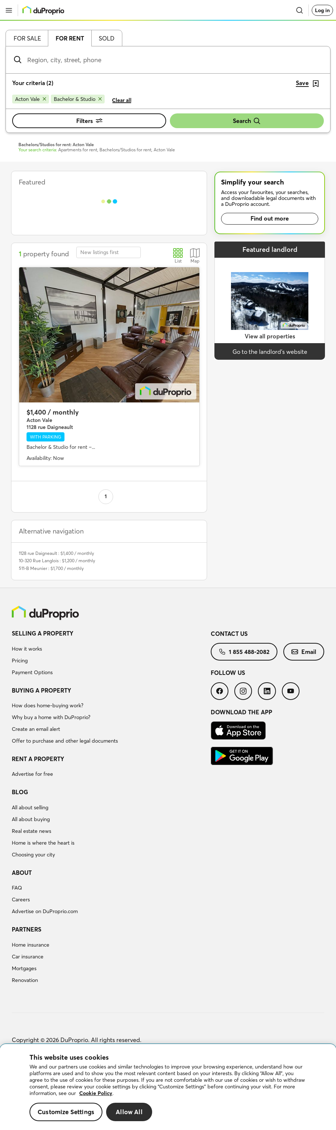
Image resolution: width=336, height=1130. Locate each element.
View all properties (270, 336)
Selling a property (42, 633)
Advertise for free (32, 774)
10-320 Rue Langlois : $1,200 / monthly (57, 560)
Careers (21, 899)
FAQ (17, 887)
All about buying (31, 819)
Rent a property (38, 759)
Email (303, 651)
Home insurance (30, 944)
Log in (322, 10)
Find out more (270, 218)
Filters (89, 120)
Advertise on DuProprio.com (45, 911)
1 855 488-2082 (244, 651)
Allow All (129, 1112)
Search (247, 121)
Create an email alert (36, 729)
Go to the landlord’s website (269, 351)
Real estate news (31, 831)
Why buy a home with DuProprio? (51, 717)
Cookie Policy (95, 1093)
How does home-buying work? (47, 705)
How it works (27, 648)
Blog (20, 792)
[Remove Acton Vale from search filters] (30, 99)
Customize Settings (66, 1112)
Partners (26, 929)
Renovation (25, 980)
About (22, 872)
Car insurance (27, 956)
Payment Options (32, 672)
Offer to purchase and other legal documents (65, 741)
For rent (70, 38)
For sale (27, 38)
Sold (107, 38)
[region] (168, 1087)
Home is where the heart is (43, 842)
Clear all (122, 100)
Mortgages (24, 968)
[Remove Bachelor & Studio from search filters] (78, 99)
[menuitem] (111, 654)
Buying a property (41, 690)
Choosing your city (33, 854)
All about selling (30, 807)
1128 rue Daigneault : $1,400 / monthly (56, 553)
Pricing (20, 660)
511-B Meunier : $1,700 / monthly (51, 568)
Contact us (229, 633)
